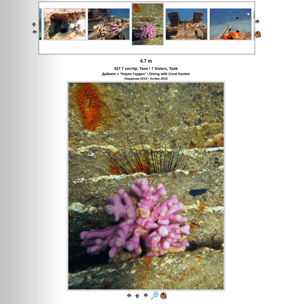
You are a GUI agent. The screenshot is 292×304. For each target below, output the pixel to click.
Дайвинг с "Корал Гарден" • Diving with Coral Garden (146, 74)
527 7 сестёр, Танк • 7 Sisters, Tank (146, 68)
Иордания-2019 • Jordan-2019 (146, 78)
